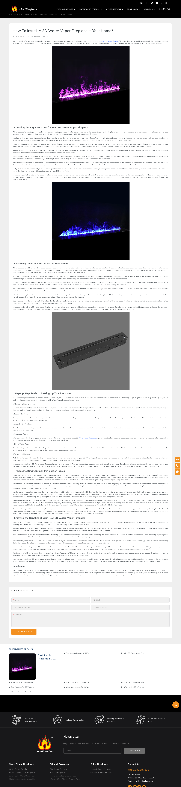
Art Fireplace (15, 14)
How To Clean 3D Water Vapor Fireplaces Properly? (132, 682)
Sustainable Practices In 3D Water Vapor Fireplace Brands (47, 657)
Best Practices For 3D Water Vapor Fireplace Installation (22, 687)
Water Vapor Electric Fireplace (22, 772)
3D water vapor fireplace (110, 41)
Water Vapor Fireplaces (88, 438)
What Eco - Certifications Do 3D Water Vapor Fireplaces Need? (22, 682)
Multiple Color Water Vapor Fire (22, 779)
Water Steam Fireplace (19, 769)
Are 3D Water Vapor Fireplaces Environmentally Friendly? (77, 682)
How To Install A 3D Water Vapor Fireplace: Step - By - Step (132, 687)
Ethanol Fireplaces (58, 772)
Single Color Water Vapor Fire (21, 776)
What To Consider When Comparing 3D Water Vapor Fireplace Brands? (22, 692)
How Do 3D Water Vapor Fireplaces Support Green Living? (132, 653)
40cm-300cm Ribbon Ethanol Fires (65, 779)
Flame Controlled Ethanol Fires (63, 776)
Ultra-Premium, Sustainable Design (32, 719)
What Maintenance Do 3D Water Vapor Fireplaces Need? (77, 687)
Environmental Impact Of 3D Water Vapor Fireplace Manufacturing (77, 653)
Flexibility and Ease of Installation (116, 719)
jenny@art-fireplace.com (143, 781)
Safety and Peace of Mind (156, 719)
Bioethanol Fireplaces (59, 769)
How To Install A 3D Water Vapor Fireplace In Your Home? (48, 14)
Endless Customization (75, 720)
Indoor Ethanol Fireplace (100, 769)
